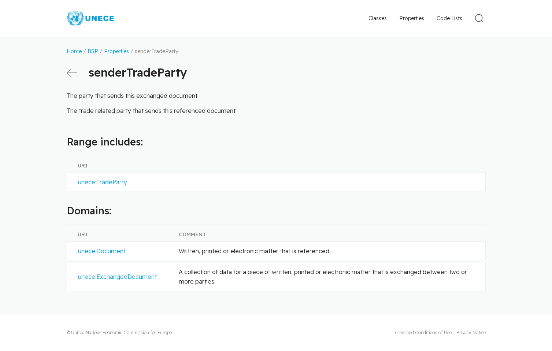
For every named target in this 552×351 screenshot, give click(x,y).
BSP (93, 51)
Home (74, 51)
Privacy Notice (471, 332)
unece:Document (102, 251)
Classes (377, 18)
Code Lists (449, 18)
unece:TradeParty (102, 182)
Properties (411, 18)
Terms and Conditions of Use (422, 332)
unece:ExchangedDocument (117, 276)
